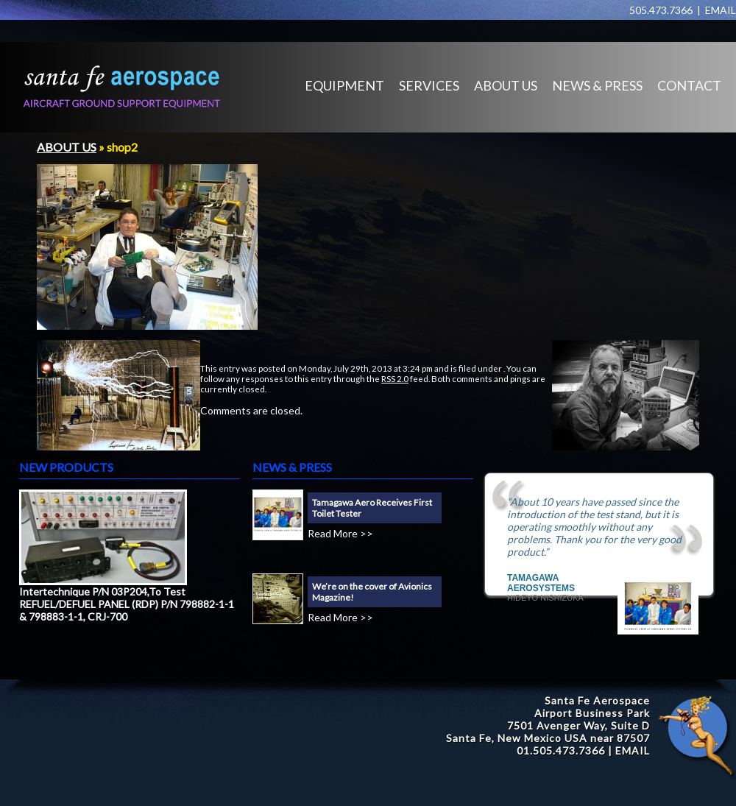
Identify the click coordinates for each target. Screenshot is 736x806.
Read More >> (340, 533)
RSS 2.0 (394, 378)
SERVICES (429, 85)
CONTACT (689, 85)
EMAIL (720, 10)
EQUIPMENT (344, 85)
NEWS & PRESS (597, 85)
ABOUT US (505, 85)
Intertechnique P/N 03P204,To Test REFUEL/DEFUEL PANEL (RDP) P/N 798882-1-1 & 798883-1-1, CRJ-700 (126, 604)
